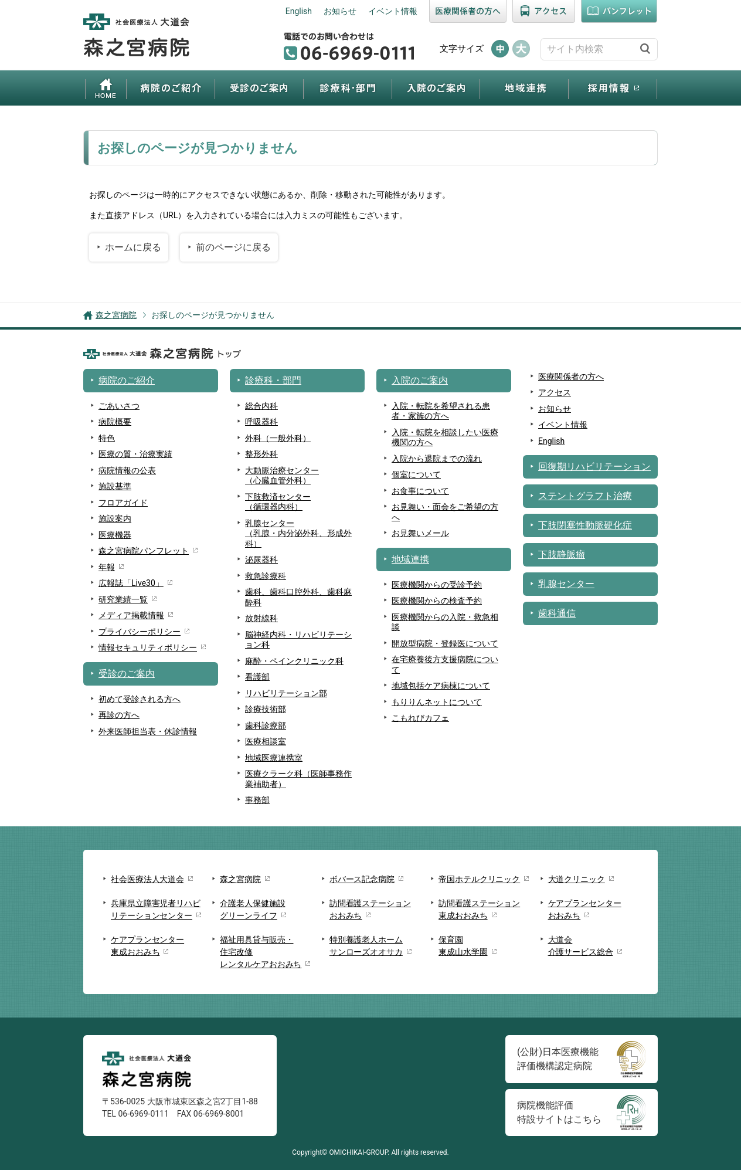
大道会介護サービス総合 (580, 946)
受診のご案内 (259, 88)
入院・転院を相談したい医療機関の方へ (445, 437)
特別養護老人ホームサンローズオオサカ (366, 946)
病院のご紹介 (170, 88)
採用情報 (612, 88)
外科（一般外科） (278, 438)
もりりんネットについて (437, 702)
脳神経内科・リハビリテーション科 (298, 640)
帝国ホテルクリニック (479, 879)
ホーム (106, 88)
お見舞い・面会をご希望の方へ (445, 512)
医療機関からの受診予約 (437, 584)
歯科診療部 (265, 725)
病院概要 (114, 421)
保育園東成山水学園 (463, 946)
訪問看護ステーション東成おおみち (479, 909)
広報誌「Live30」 (131, 583)
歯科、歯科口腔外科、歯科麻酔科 (298, 597)
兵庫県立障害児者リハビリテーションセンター (155, 909)
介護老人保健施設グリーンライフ (252, 909)
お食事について (420, 491)
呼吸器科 (261, 421)
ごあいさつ (119, 406)
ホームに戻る (133, 247)
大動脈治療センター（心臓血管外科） (282, 476)
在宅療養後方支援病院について (445, 664)
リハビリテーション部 (286, 693)
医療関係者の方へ (468, 11)
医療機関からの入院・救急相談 (445, 622)
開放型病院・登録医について (445, 643)
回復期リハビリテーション (594, 466)
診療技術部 (265, 709)
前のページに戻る (233, 247)
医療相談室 (265, 741)
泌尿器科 (261, 559)
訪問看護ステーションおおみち (370, 909)
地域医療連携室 (273, 757)
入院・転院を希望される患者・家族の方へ (441, 411)
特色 (106, 438)
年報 (106, 567)
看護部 (257, 676)
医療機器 (114, 535)
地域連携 (524, 88)
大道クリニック (576, 879)
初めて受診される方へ (139, 699)
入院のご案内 (435, 88)
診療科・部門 (347, 88)
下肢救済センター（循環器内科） (278, 502)
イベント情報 (392, 11)
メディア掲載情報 (131, 615)
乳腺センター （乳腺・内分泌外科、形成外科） (298, 533)
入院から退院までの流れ (437, 458)
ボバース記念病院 (362, 879)
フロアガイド (123, 502)
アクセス (543, 11)
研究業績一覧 (123, 599)
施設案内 (114, 518)
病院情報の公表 (127, 470)
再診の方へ (119, 715)
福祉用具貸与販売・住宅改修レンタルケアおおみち (260, 952)
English (298, 11)
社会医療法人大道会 (147, 879)
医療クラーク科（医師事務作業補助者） (298, 779)
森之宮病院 (116, 315)
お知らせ (340, 11)
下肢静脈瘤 (561, 554)
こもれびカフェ (420, 718)
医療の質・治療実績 (135, 454)
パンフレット (619, 11)
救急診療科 (265, 576)
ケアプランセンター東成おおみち (147, 946)
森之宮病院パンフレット (143, 550)
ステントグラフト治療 (585, 495)
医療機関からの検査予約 (437, 600)
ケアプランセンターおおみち (584, 909)
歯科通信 (557, 613)
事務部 (257, 800)
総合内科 (261, 406)
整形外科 (261, 454)
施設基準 (114, 486)
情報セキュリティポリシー (147, 647)
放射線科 (261, 618)
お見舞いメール (420, 533)
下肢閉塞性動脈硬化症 (585, 525)
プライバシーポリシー (139, 631)
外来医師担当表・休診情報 (147, 731)
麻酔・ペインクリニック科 (294, 661)
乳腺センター (566, 583)
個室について (416, 474)
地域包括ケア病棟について (441, 685)
